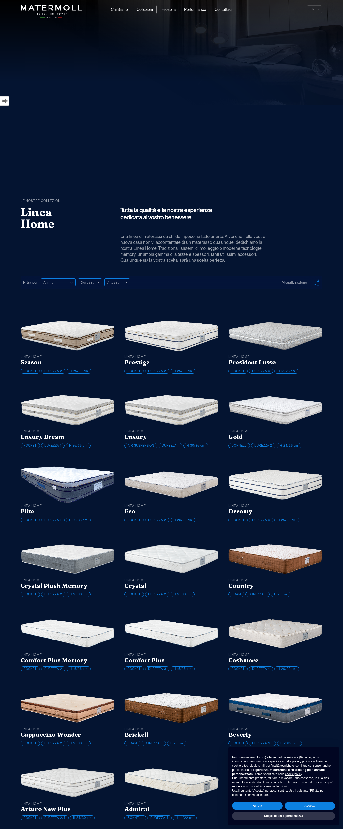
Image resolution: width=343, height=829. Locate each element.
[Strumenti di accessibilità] (4, 101)
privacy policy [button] (301, 761)
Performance (195, 9)
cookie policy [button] (293, 774)
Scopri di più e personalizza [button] (283, 816)
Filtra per (31, 282)
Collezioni (145, 9)
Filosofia (169, 9)
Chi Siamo (119, 9)
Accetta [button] (309, 805)
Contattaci (223, 9)
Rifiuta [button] (257, 805)
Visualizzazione (294, 282)
